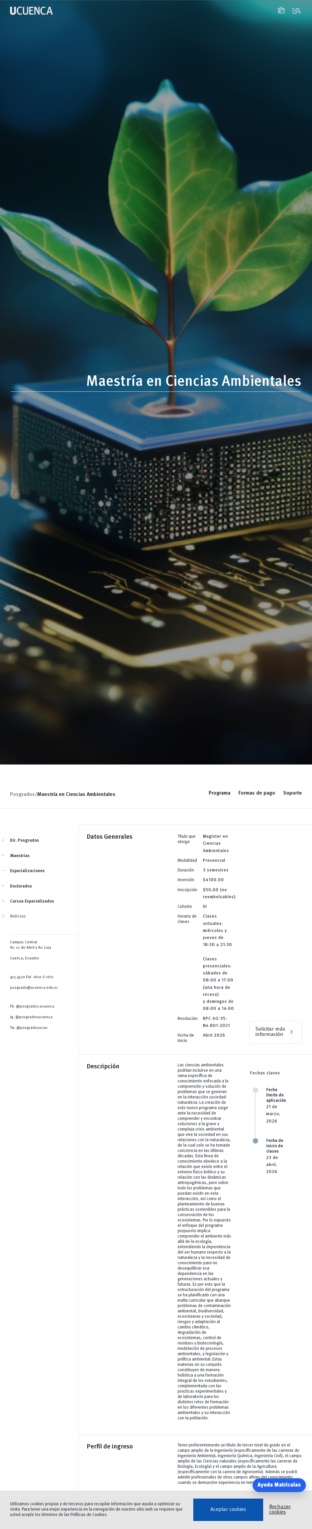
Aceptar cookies (228, 1509)
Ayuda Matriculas (279, 1485)
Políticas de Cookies (89, 1515)
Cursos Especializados (32, 901)
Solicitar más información (275, 1032)
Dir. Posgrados (24, 840)
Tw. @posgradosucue (28, 1028)
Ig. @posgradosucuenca (31, 1017)
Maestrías (20, 856)
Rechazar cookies (280, 1509)
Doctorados (21, 886)
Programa (219, 793)
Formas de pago (256, 793)
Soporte (292, 793)
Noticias (18, 916)
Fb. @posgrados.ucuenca (32, 1007)
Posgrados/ (23, 794)
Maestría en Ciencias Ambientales (76, 794)
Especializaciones (27, 871)
